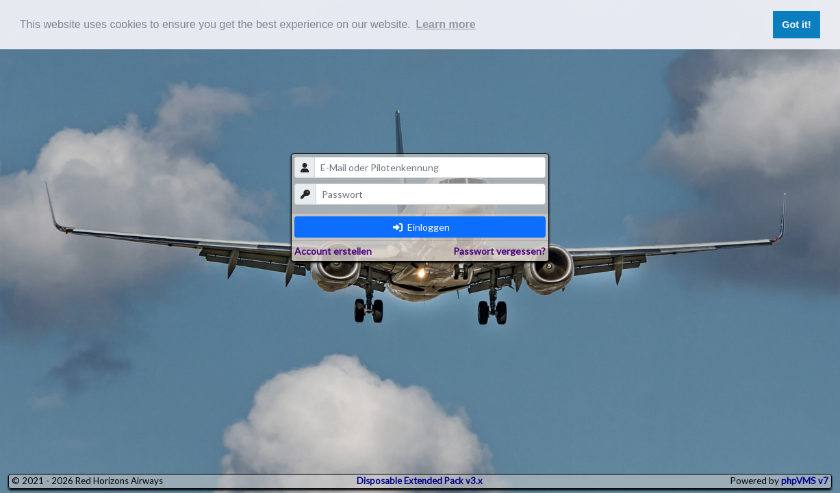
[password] (431, 194)
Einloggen (421, 227)
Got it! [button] (796, 24)
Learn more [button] (445, 24)
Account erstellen (333, 251)
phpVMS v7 (804, 480)
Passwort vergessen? (499, 251)
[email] (430, 167)
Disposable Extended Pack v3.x (420, 480)
